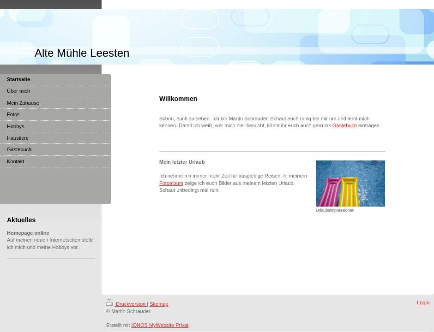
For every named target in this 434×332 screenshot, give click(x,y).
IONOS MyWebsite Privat (159, 325)
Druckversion (126, 304)
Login (423, 302)
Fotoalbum (171, 183)
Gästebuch (344, 125)
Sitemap (159, 304)
